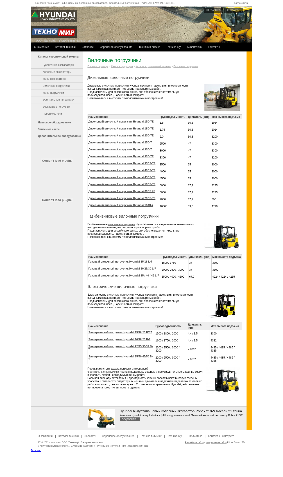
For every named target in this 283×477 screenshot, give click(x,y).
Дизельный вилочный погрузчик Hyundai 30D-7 (120, 149)
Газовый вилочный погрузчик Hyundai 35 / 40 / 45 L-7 (123, 275)
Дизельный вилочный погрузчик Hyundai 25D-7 (120, 142)
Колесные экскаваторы (57, 72)
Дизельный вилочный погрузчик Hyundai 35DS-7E (122, 163)
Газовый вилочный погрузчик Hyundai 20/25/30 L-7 (122, 268)
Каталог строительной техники (58, 56)
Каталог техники (65, 47)
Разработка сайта (194, 442)
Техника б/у (173, 47)
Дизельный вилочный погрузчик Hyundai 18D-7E (121, 128)
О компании (41, 47)
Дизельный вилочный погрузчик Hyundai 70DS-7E (122, 198)
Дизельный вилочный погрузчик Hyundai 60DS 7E (121, 191)
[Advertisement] (142, 467)
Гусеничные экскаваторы (58, 65)
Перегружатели (52, 113)
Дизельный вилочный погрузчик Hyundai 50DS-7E (122, 184)
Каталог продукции (122, 66)
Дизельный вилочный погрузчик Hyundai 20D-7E (121, 135)
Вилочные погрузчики (56, 85)
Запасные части (49, 129)
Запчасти (88, 47)
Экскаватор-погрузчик (56, 106)
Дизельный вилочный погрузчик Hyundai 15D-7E (121, 121)
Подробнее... (130, 419)
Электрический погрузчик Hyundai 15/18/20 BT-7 (120, 332)
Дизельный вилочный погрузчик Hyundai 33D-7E (121, 156)
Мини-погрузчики (53, 92)
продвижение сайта (216, 442)
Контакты (214, 47)
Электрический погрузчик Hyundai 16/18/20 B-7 (119, 339)
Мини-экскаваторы (54, 78)
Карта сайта (241, 3)
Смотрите (228, 436)
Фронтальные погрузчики (58, 99)
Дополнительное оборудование (59, 136)
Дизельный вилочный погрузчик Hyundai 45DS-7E (122, 177)
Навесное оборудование (54, 122)
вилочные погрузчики (115, 85)
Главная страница (98, 66)
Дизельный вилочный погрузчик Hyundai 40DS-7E (122, 170)
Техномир (36, 450)
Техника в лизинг (149, 47)
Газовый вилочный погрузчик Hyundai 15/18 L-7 (120, 261)
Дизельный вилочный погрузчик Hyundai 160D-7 (121, 205)
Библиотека (194, 47)
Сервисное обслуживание (116, 47)
